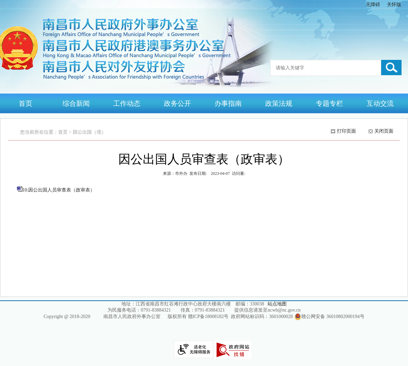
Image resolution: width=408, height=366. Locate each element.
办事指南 (228, 103)
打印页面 (346, 131)
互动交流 (380, 103)
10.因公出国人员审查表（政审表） (58, 190)
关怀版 (394, 4)
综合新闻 (76, 103)
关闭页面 (383, 131)
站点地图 (277, 303)
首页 (25, 103)
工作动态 (126, 103)
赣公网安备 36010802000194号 (329, 316)
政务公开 (177, 103)
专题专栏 (329, 103)
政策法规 (278, 103)
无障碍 (373, 4)
